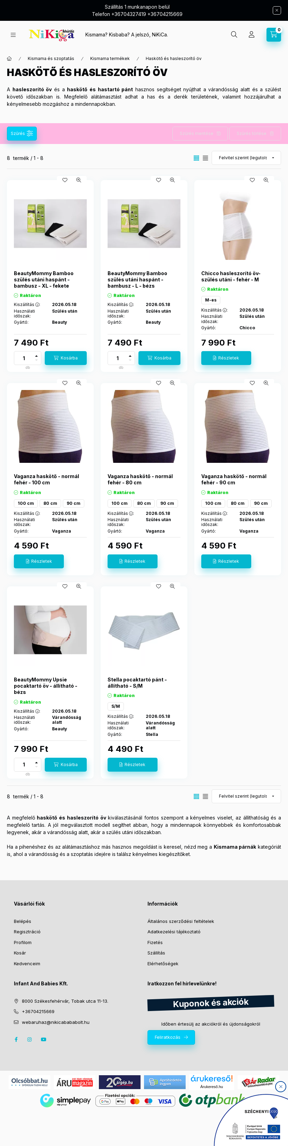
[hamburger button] (13, 34)
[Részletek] (226, 358)
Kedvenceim (27, 963)
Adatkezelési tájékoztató (174, 931)
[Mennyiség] (24, 358)
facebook (16, 1039)
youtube (44, 1039)
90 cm (74, 503)
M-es (211, 300)
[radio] (205, 158)
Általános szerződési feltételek (180, 921)
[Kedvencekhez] (65, 180)
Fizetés (155, 942)
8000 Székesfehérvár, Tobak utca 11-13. (65, 1001)
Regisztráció (27, 931)
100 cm (26, 503)
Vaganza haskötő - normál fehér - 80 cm (140, 479)
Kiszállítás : (27, 304)
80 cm (50, 503)
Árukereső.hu (211, 1087)
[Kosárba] (66, 358)
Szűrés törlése (251, 133)
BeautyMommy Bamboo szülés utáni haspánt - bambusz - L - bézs (137, 279)
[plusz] (36, 356)
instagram (30, 1039)
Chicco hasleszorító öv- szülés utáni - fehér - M (231, 276)
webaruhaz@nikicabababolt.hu (56, 1022)
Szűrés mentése (196, 133)
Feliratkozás (167, 1037)
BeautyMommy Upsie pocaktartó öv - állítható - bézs (45, 686)
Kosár (20, 953)
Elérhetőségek (162, 963)
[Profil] (252, 35)
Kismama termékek (110, 58)
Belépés (22, 921)
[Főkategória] (9, 59)
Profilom (23, 942)
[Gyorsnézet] (79, 180)
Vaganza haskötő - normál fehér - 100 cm (46, 479)
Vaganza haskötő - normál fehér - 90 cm (233, 479)
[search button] (234, 35)
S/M (115, 706)
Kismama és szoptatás (51, 58)
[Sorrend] (246, 158)
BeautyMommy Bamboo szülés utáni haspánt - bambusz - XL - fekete (44, 279)
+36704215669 (38, 1011)
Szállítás (156, 953)
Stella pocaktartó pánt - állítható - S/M (137, 683)
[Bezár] (277, 10)
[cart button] (273, 35)
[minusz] (36, 360)
